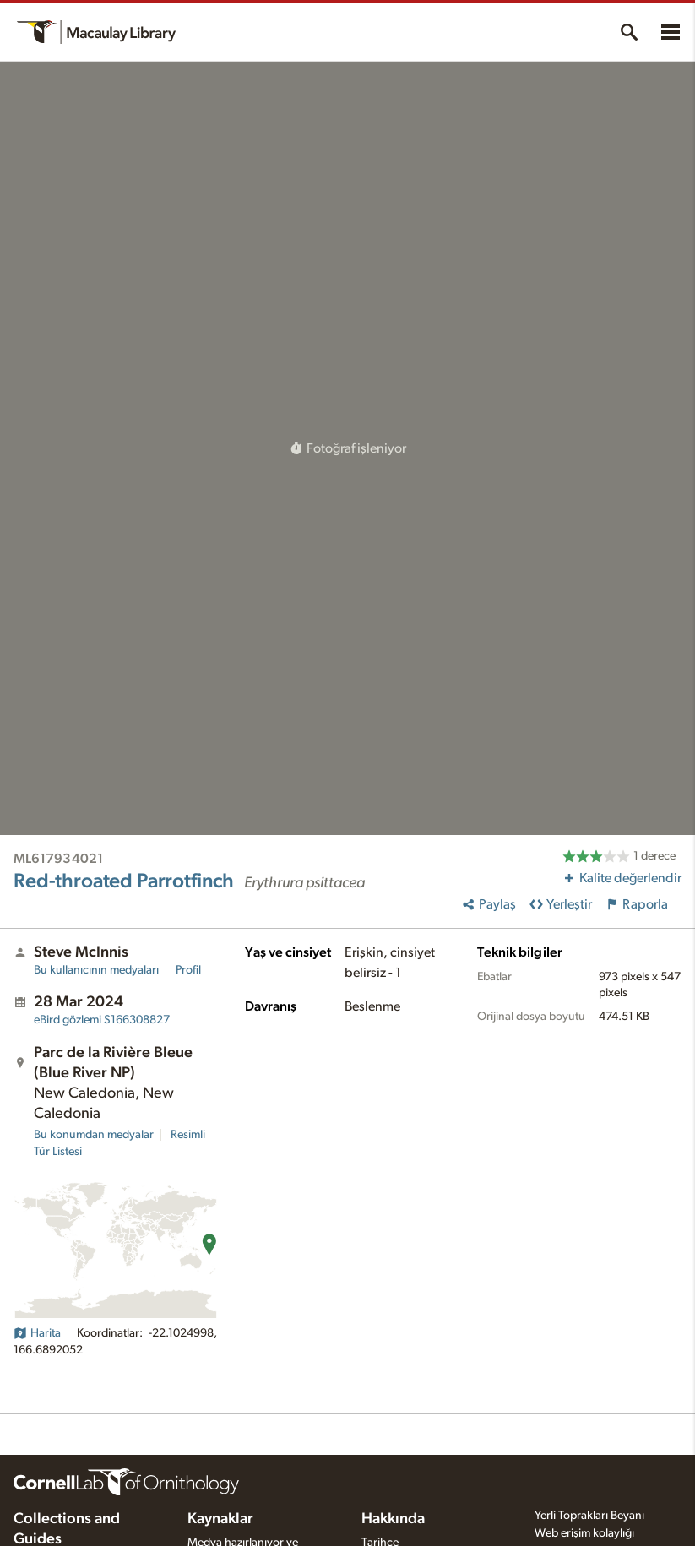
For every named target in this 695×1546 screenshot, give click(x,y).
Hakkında (393, 1519)
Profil (188, 970)
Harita (37, 1333)
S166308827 (102, 1020)
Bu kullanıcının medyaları (96, 970)
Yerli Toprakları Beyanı (589, 1516)
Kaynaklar (220, 1519)
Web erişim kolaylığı (584, 1533)
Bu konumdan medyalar (94, 1135)
